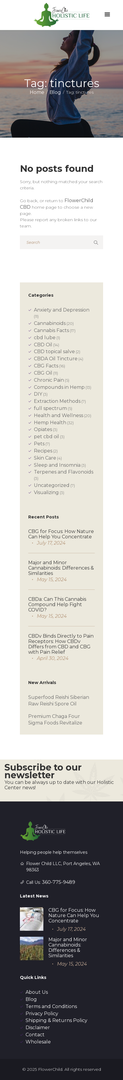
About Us (37, 992)
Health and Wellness (58, 415)
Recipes (43, 451)
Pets (39, 444)
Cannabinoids (50, 323)
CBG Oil (43, 373)
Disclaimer (38, 1027)
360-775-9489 (58, 882)
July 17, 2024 (51, 543)
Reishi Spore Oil (58, 704)
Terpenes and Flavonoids (63, 472)
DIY (38, 394)
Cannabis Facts (51, 330)
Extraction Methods (57, 401)
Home (37, 92)
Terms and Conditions (51, 1006)
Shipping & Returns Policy (56, 1020)
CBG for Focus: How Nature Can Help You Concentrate (61, 534)
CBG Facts (46, 366)
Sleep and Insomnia (57, 465)
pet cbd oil (46, 436)
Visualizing (46, 492)
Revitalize (70, 723)
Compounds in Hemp (59, 387)
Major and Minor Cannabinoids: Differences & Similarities (61, 568)
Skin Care (45, 458)
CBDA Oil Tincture (56, 358)
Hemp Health (50, 422)
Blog (55, 92)
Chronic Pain (49, 380)
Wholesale (38, 1042)
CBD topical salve (54, 351)
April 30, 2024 (53, 658)
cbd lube (45, 337)
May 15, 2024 (52, 579)
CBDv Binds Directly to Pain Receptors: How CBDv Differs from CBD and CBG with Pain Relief (61, 644)
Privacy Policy (42, 1013)
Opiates (43, 429)
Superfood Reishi (49, 697)
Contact (35, 1034)
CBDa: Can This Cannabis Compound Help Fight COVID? (57, 604)
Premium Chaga (47, 716)
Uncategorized (52, 485)
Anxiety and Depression (61, 310)
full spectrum (50, 408)
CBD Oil (43, 345)
